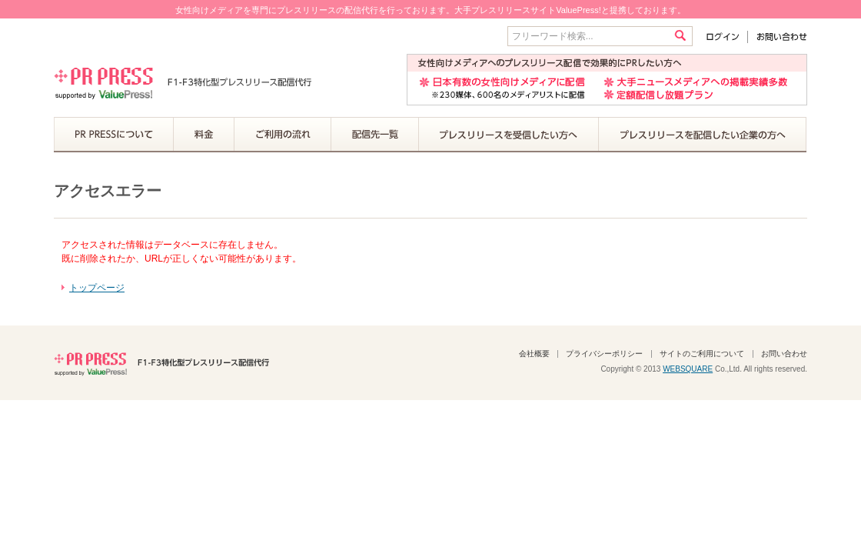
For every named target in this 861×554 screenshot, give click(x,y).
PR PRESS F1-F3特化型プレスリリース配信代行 (161, 362)
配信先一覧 (375, 134)
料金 (204, 134)
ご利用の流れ (282, 134)
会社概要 (534, 353)
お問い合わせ (777, 36)
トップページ (97, 287)
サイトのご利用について (702, 353)
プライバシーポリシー (604, 353)
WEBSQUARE (688, 369)
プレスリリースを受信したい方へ (509, 134)
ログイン (726, 36)
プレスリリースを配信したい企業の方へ (702, 134)
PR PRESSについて (114, 134)
